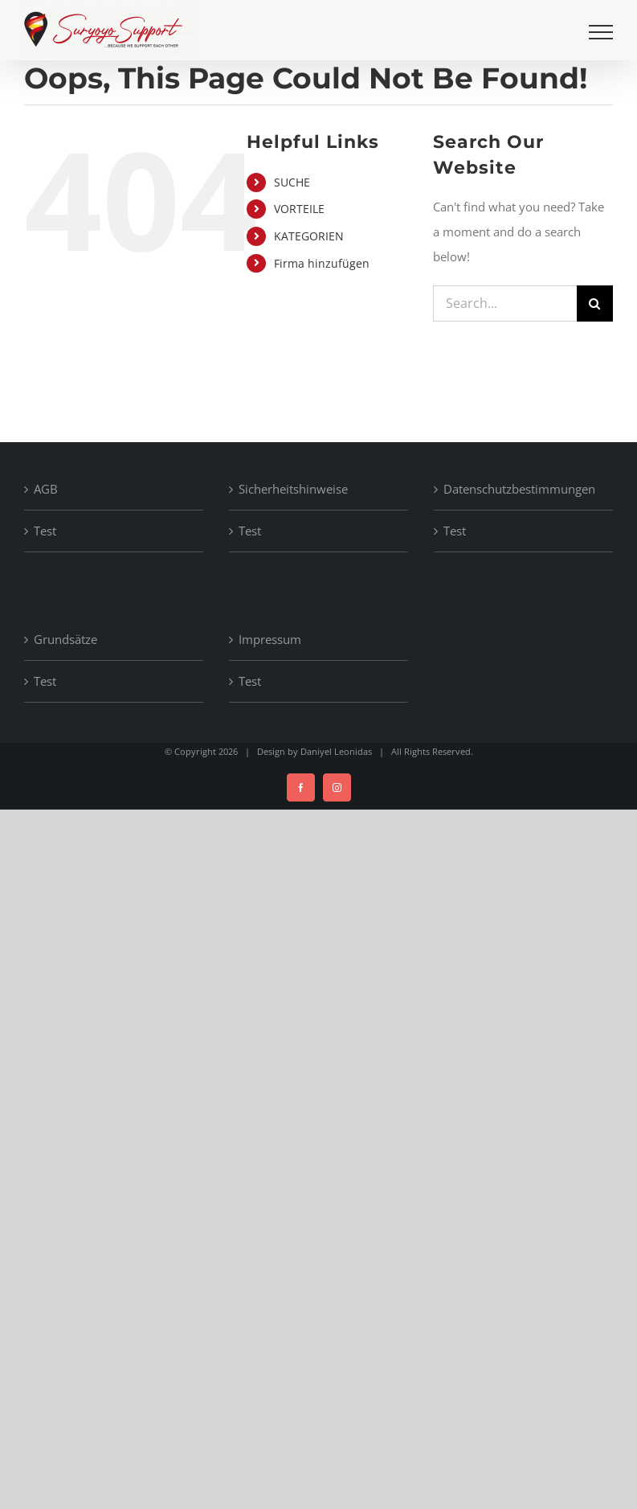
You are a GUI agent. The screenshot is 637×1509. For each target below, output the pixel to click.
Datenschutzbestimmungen (519, 489)
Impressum (270, 639)
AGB (46, 489)
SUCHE (292, 182)
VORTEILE (299, 208)
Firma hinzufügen (322, 263)
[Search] (595, 303)
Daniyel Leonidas (336, 751)
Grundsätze (65, 639)
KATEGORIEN (309, 236)
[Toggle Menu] (601, 32)
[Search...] (505, 303)
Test (45, 531)
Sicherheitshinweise (293, 489)
